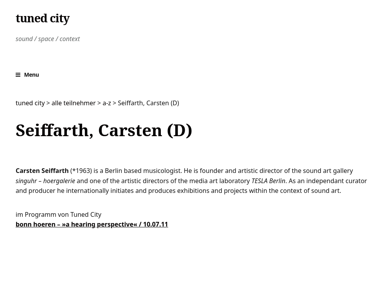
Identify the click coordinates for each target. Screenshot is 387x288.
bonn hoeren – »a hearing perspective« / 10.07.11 (92, 224)
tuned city (42, 18)
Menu (31, 74)
